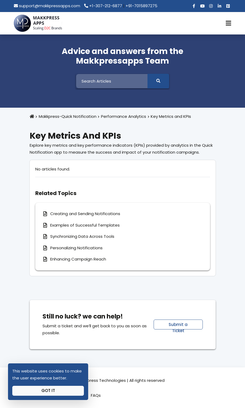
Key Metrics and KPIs (171, 116)
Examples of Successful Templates (85, 225)
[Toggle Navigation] (228, 23)
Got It (48, 390)
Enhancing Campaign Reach (78, 259)
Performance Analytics (123, 116)
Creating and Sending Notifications (85, 213)
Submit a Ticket (178, 325)
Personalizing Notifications (76, 248)
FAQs (96, 395)
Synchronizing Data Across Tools (82, 236)
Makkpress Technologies (101, 380)
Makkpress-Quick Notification (67, 116)
